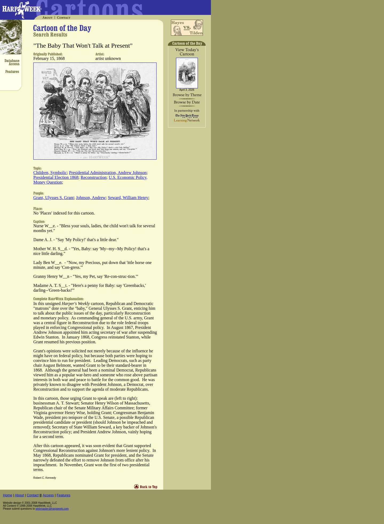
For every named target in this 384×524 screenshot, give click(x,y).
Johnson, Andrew (91, 197)
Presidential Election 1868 (55, 177)
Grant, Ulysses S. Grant (53, 197)
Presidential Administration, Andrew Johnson (108, 172)
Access (48, 495)
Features (63, 495)
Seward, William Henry (128, 197)
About (19, 495)
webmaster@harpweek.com (52, 508)
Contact (33, 495)
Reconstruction (93, 177)
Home (7, 495)
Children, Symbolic (50, 172)
